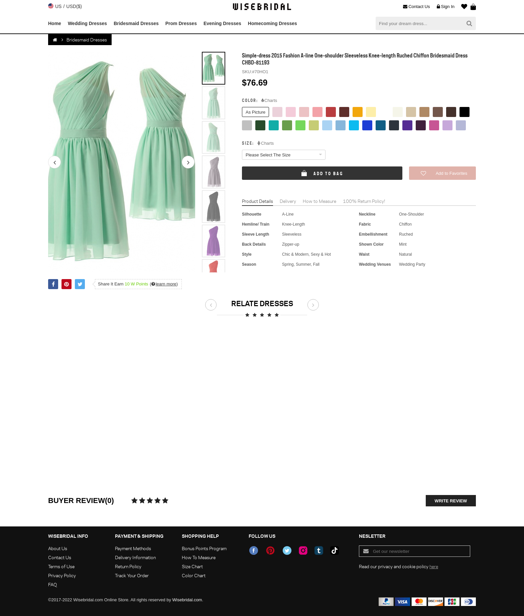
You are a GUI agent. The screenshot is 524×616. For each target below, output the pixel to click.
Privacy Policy (62, 575)
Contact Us (416, 6)
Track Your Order (132, 575)
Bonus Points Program (204, 548)
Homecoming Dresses (272, 23)
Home (54, 23)
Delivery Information (135, 557)
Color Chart (194, 575)
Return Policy (128, 566)
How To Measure (199, 557)
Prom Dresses (181, 23)
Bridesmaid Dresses (136, 23)
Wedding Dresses (87, 23)
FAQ (52, 584)
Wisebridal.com (187, 599)
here (433, 566)
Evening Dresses (222, 23)
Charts (269, 101)
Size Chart (192, 566)
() (164, 283)
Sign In (445, 6)
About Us (57, 548)
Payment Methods (133, 548)
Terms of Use (61, 566)
